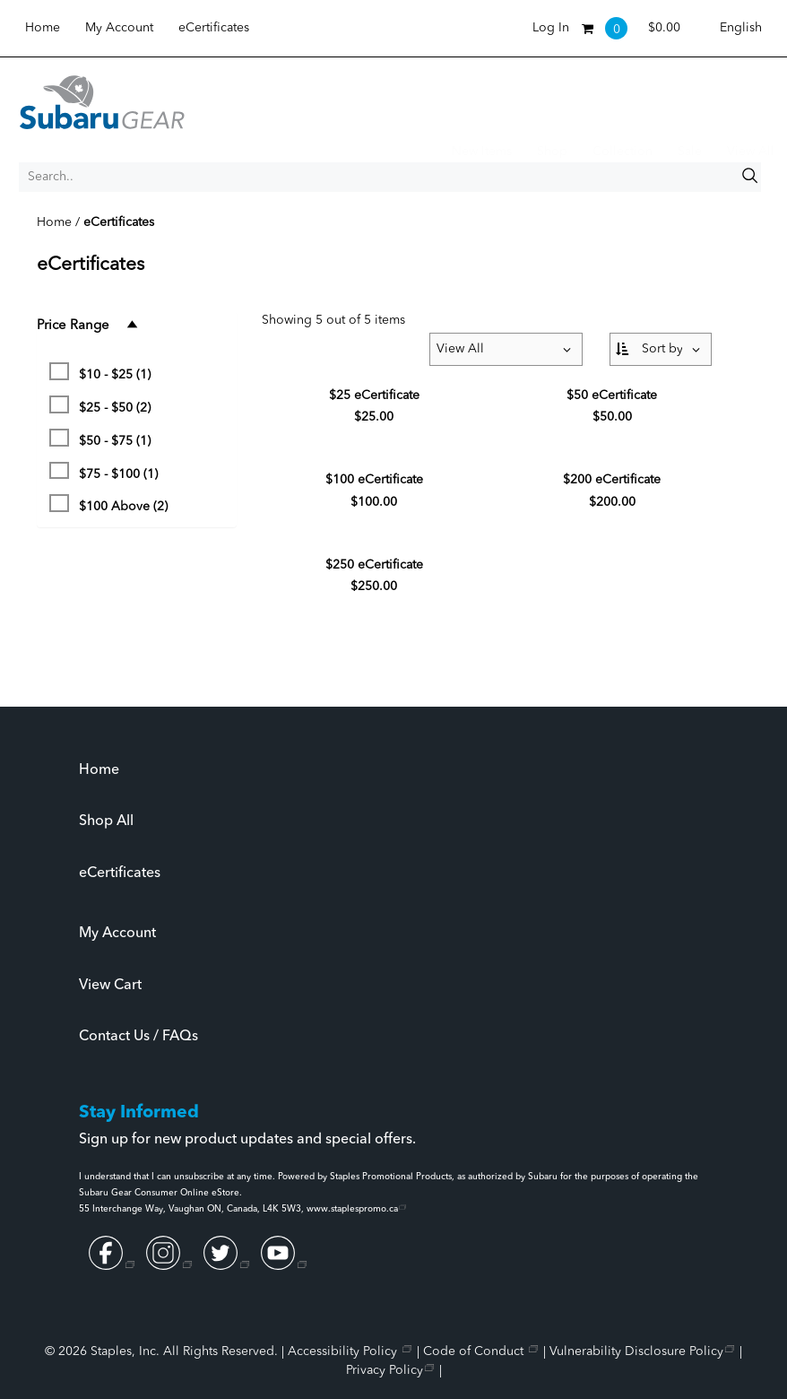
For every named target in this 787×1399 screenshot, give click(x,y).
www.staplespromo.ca (352, 1208)
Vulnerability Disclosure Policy (636, 1351)
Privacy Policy (384, 1370)
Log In (550, 28)
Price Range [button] (88, 325)
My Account (119, 28)
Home (42, 28)
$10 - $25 (100, 371)
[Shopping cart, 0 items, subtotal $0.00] (631, 28)
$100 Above (108, 503)
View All (750, 151)
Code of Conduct (475, 1351)
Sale (690, 151)
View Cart (110, 985)
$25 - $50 (100, 404)
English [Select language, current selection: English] (741, 28)
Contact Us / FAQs (138, 1037)
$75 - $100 (103, 471)
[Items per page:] (506, 349)
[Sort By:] (661, 349)
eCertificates (213, 28)
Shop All (106, 821)
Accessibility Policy (344, 1351)
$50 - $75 (100, 438)
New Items (482, 151)
